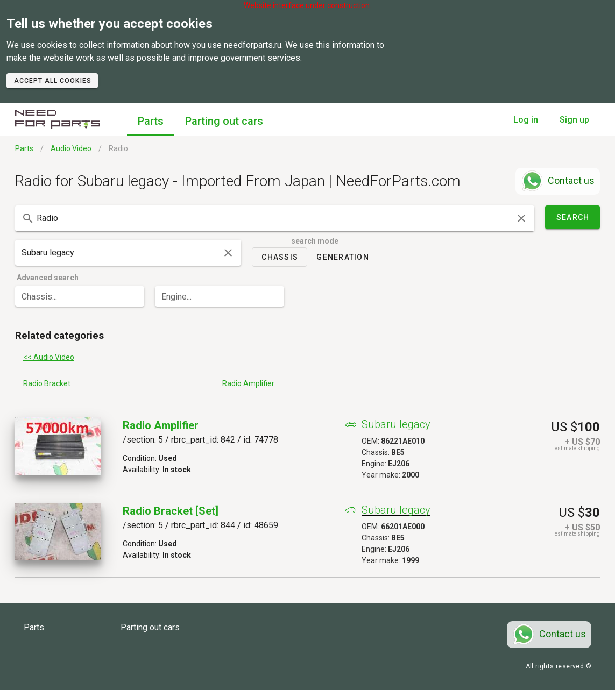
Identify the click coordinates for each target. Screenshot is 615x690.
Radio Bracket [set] (170, 510)
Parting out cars (224, 121)
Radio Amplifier (161, 425)
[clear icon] (521, 218)
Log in (525, 120)
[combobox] (274, 218)
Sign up (574, 120)
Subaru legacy (396, 424)
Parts (151, 121)
